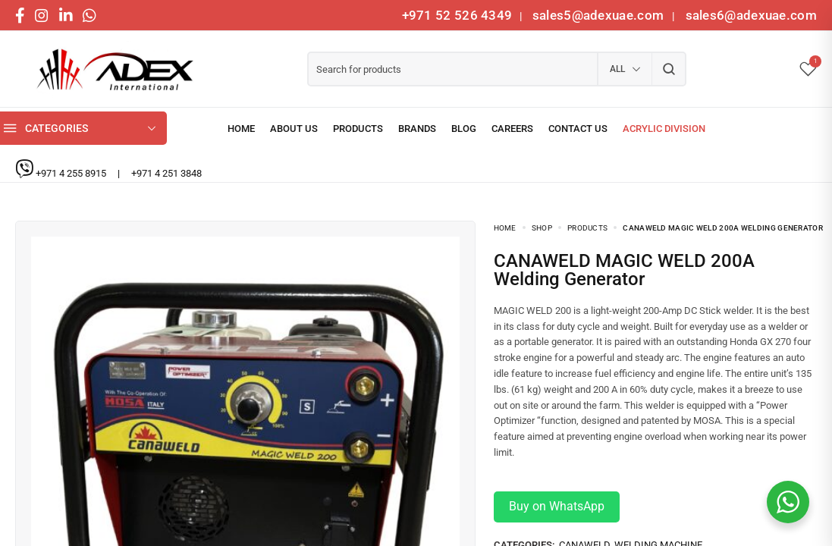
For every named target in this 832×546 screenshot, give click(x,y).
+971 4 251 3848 (166, 173)
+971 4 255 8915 (72, 173)
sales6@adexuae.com (749, 15)
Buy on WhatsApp (556, 506)
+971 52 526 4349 (457, 15)
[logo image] (110, 69)
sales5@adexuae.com (599, 15)
